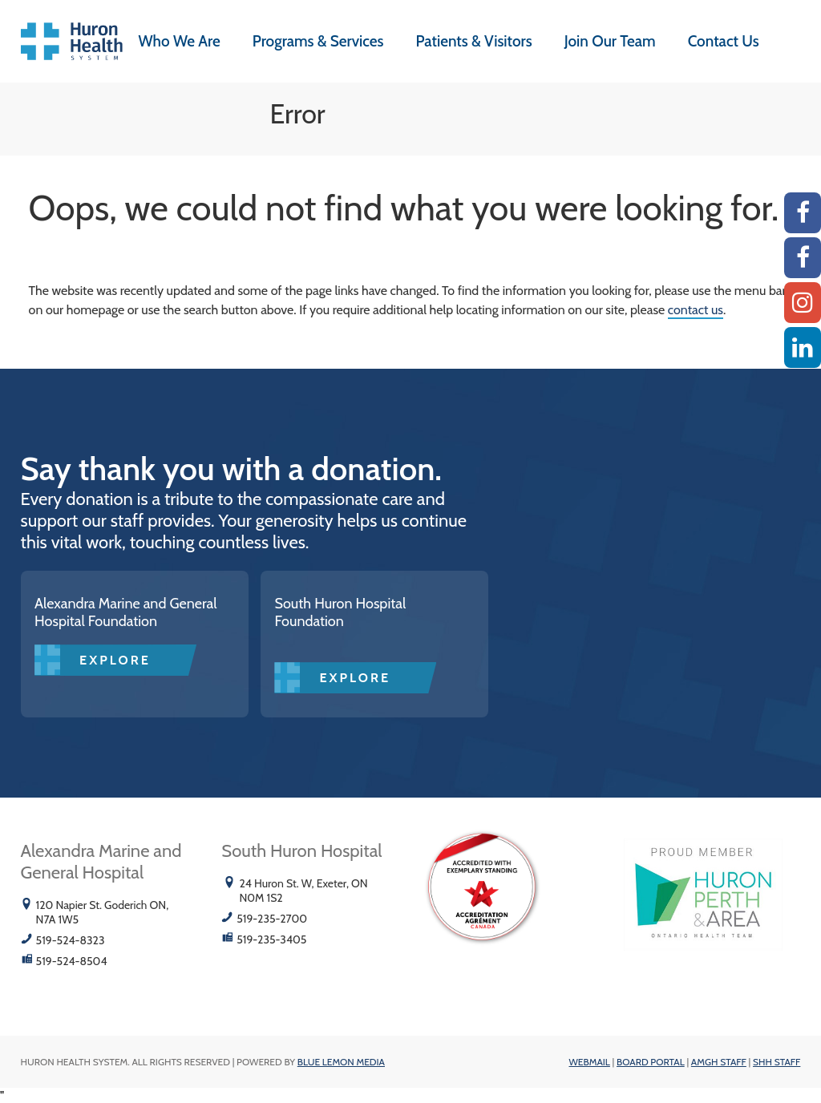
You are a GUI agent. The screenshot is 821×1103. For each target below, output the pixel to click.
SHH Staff (776, 1062)
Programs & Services (318, 41)
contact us (695, 309)
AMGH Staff (718, 1062)
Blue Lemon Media (341, 1062)
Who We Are (179, 41)
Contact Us (723, 41)
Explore (115, 660)
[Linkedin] (802, 347)
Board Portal (651, 1062)
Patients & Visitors (474, 41)
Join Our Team (610, 41)
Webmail (589, 1062)
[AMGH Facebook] (802, 212)
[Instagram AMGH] (802, 302)
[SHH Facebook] (802, 257)
